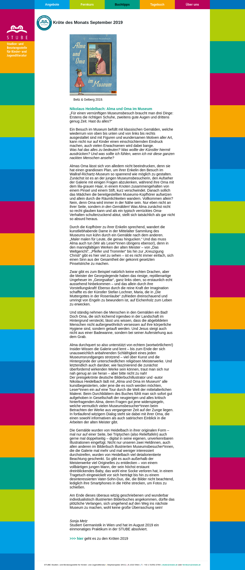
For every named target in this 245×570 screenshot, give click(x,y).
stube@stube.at (169, 565)
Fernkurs (87, 4)
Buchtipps (122, 4)
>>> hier (76, 538)
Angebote (52, 4)
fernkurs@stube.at (191, 565)
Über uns (192, 4)
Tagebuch (157, 4)
